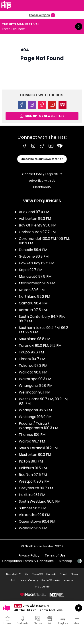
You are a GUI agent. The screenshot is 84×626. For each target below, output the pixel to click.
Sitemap (65, 561)
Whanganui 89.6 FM (35, 385)
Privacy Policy (29, 555)
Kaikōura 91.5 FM (33, 468)
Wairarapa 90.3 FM (35, 378)
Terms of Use (55, 555)
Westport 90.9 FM (34, 481)
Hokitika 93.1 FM (32, 494)
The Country (42, 586)
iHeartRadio (42, 187)
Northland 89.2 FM (34, 296)
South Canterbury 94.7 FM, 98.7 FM (42, 319)
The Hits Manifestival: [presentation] (42, 26)
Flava (74, 574)
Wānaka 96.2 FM (33, 528)
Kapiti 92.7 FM (30, 269)
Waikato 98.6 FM (33, 372)
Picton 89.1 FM (31, 461)
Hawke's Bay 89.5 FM (36, 263)
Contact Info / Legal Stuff (42, 174)
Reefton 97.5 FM (33, 474)
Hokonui (69, 580)
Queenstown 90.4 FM (37, 521)
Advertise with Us (42, 180)
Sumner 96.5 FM (32, 508)
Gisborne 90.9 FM (34, 256)
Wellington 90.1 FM (34, 392)
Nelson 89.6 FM (32, 289)
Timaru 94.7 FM (32, 358)
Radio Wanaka (50, 580)
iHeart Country (29, 580)
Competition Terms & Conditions (28, 561)
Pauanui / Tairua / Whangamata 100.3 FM (38, 425)
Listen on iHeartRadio (42, 608)
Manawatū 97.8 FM (35, 276)
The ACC (37, 574)
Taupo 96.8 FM (31, 352)
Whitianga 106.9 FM (35, 416)
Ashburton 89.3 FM (35, 218)
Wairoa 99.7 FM (32, 441)
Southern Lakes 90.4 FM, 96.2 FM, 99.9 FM (43, 330)
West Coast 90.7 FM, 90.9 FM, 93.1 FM (43, 401)
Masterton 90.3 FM (35, 454)
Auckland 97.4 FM (34, 211)
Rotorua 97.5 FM (33, 309)
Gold (13, 580)
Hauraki (51, 574)
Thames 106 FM (32, 434)
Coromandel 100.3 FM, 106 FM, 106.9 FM (44, 241)
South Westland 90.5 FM (39, 501)
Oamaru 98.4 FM (33, 303)
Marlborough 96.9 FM (37, 283)
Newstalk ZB (13, 574)
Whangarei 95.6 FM (35, 410)
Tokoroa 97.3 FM (33, 365)
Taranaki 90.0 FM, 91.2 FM (40, 345)
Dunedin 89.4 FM (33, 249)
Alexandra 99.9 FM (34, 514)
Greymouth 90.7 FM (36, 488)
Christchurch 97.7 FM (37, 231)
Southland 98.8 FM (34, 338)
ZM (27, 574)
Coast (63, 574)
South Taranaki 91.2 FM (38, 448)
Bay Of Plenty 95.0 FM (37, 225)
